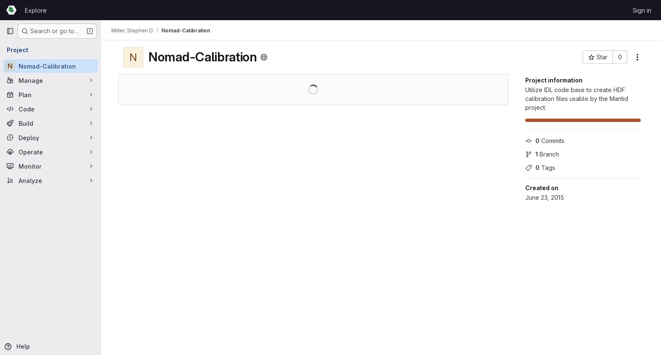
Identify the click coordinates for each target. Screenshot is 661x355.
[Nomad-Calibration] (50, 66)
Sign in (642, 10)
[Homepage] (11, 10)
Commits (544, 140)
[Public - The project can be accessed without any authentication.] (264, 57)
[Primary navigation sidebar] (10, 31)
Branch (542, 154)
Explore (36, 10)
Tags (540, 167)
